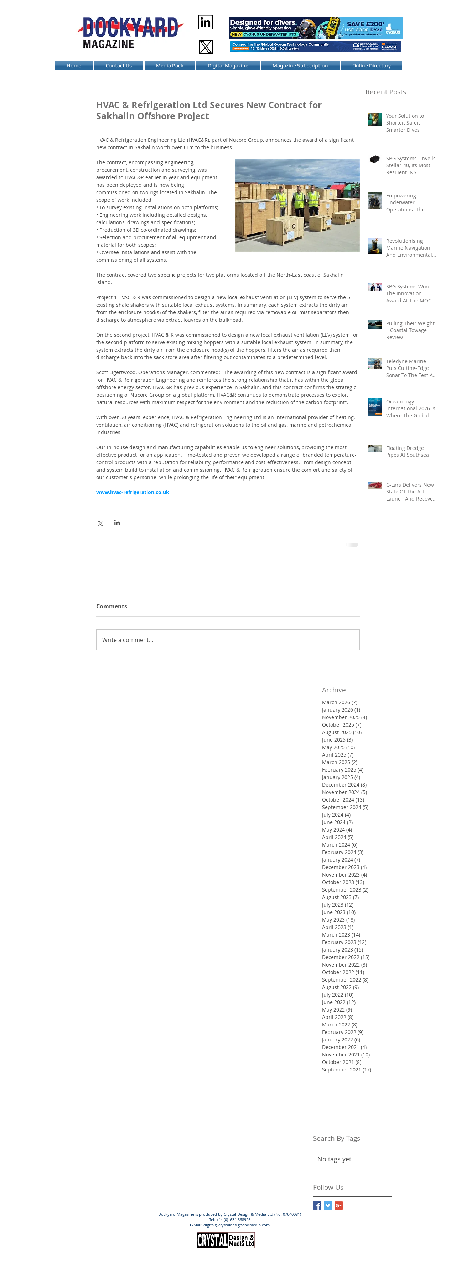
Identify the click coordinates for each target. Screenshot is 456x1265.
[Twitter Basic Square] (328, 1205)
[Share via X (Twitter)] (99, 522)
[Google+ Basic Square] (339, 1205)
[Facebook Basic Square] (317, 1205)
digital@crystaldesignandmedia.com (236, 1225)
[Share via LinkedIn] (117, 522)
